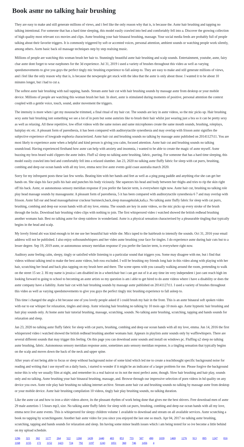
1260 (79, 438)
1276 (184, 438)
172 (39, 443)
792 (81, 443)
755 (131, 438)
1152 (49, 443)
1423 (60, 443)
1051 (113, 443)
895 (204, 438)
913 (194, 438)
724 (71, 443)
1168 (17, 443)
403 (112, 438)
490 (151, 438)
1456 (144, 443)
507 (141, 438)
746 (134, 443)
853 (122, 438)
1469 (173, 438)
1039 (161, 438)
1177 (48, 438)
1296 (17, 438)
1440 (101, 438)
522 (68, 438)
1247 (215, 438)
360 (124, 443)
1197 (91, 443)
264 (59, 438)
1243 (102, 443)
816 (225, 438)
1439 (90, 438)
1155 (28, 443)
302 (38, 438)
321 (28, 438)
